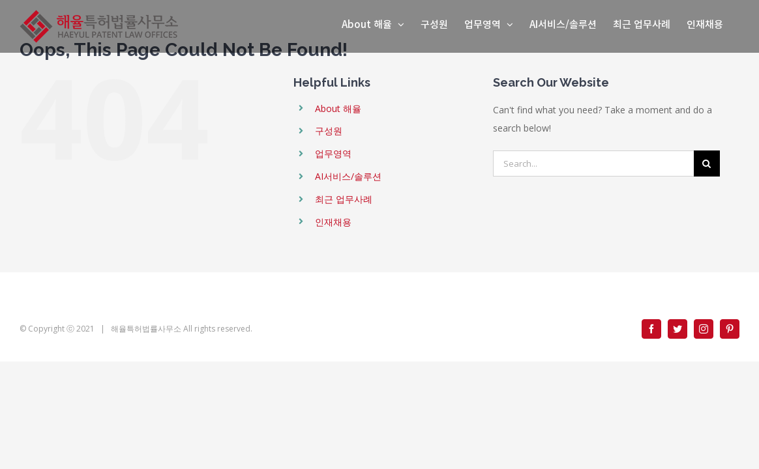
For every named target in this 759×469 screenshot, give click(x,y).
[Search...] (593, 163)
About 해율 (338, 108)
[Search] (707, 163)
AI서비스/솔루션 (348, 176)
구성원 (328, 130)
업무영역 (333, 153)
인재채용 (333, 222)
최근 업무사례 (343, 199)
